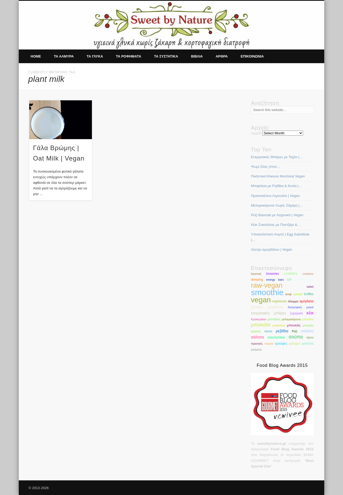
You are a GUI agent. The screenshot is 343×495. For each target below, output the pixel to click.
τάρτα (310, 337)
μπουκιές (294, 325)
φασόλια (308, 343)
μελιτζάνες (274, 319)
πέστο (268, 331)
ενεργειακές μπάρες (268, 313)
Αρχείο (256, 133)
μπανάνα (308, 319)
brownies (272, 274)
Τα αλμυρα (64, 56)
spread (297, 294)
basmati (256, 273)
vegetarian (279, 301)
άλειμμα (293, 301)
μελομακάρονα (291, 319)
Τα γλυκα (95, 56)
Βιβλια (197, 56)
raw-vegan (266, 285)
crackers (308, 273)
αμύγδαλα (307, 301)
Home (36, 56)
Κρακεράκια (258, 319)
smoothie (267, 292)
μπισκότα (260, 325)
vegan (261, 300)
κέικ (310, 313)
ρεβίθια (282, 331)
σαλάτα (307, 331)
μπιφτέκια (278, 325)
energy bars (275, 279)
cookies (290, 273)
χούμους (256, 349)
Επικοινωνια (252, 56)
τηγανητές (257, 343)
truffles (309, 294)
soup (288, 294)
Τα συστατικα (166, 56)
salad (310, 286)
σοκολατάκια (276, 337)
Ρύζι (294, 331)
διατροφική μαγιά (301, 307)
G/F (289, 279)
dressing (257, 279)
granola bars (304, 279)
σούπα (296, 337)
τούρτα (268, 343)
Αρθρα (222, 56)
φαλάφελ (294, 343)
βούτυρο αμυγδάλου (267, 307)
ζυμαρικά (296, 313)
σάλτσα (257, 337)
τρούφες (281, 343)
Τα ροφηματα (128, 56)
